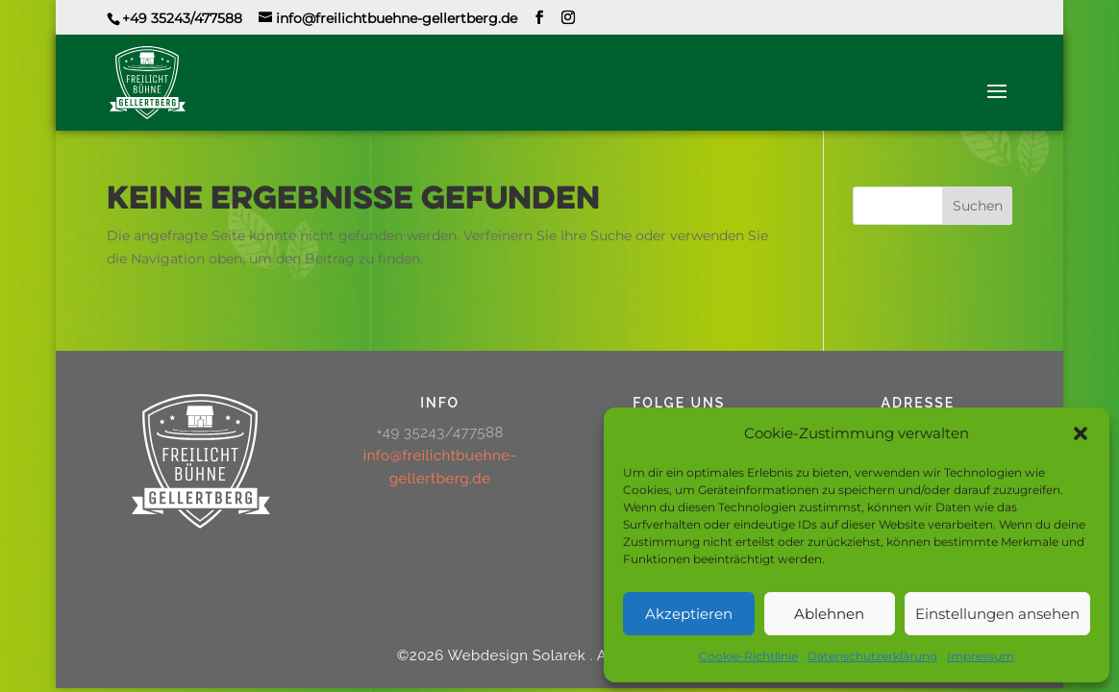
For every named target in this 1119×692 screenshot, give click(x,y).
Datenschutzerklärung (872, 656)
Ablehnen (829, 614)
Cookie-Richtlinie (748, 656)
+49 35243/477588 (182, 18)
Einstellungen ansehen (997, 614)
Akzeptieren (689, 614)
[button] (1080, 433)
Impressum (980, 656)
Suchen (978, 205)
